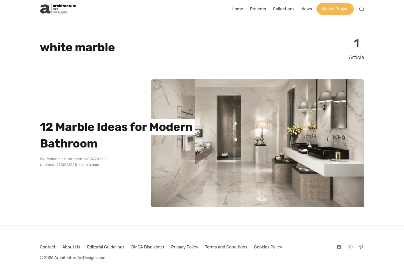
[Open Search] (361, 9)
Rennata (52, 159)
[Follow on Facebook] (339, 247)
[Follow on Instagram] (350, 247)
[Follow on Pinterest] (361, 247)
